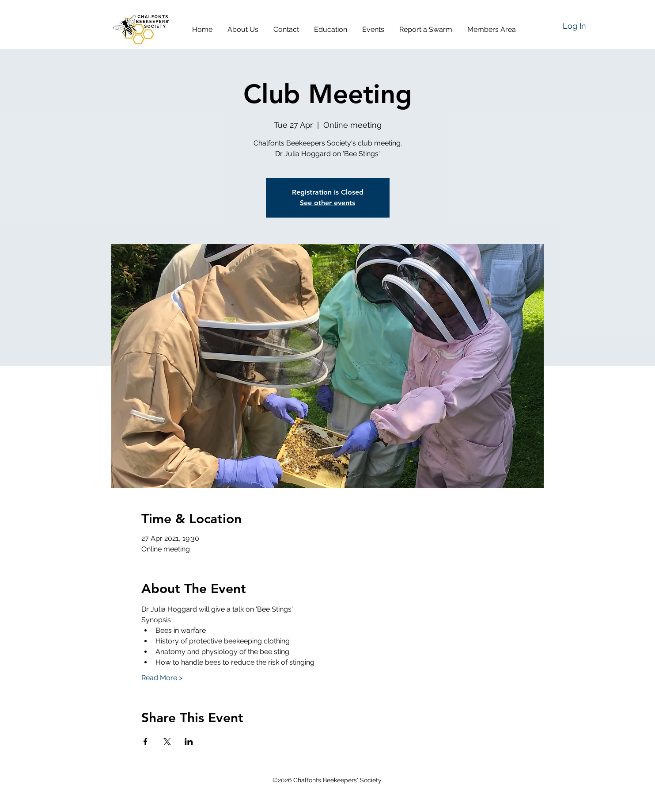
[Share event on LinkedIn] (189, 741)
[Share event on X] (167, 741)
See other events (327, 203)
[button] (246, 29)
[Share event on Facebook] (145, 741)
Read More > (161, 678)
